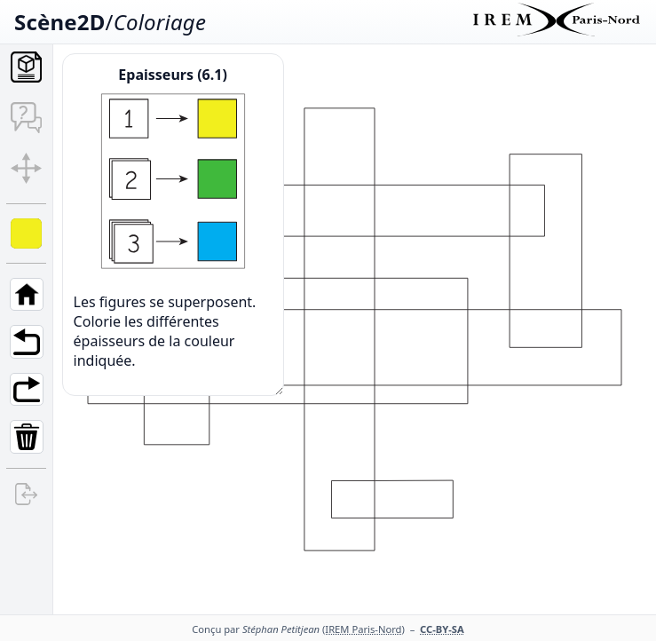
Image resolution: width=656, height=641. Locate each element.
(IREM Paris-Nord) (363, 629)
